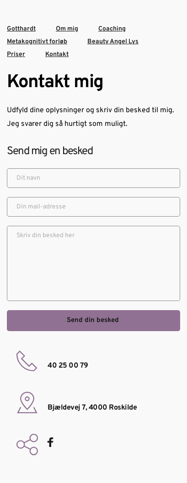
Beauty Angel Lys (113, 42)
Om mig (67, 29)
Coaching (112, 29)
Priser (16, 54)
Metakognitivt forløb (37, 42)
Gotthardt (21, 29)
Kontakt (57, 54)
